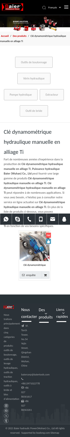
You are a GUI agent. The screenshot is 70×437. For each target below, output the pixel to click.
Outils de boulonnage (34, 62)
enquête (27, 275)
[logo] (9, 307)
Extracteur (52, 94)
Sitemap (55, 432)
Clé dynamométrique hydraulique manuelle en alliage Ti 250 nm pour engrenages (34, 264)
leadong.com (43, 432)
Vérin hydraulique (34, 78)
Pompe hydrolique (21, 94)
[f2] (35, 23)
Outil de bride (34, 111)
